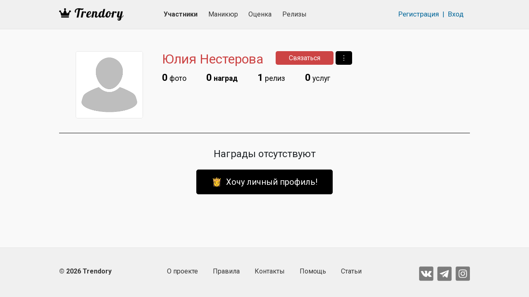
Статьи (351, 271)
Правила (226, 271)
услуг (317, 77)
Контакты (270, 271)
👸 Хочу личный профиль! (264, 182)
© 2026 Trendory (85, 271)
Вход (456, 14)
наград (222, 77)
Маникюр (223, 14)
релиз (271, 77)
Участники (181, 14)
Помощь (313, 271)
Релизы (294, 14)
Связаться (304, 58)
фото (174, 77)
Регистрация (418, 14)
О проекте (182, 271)
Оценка (260, 14)
